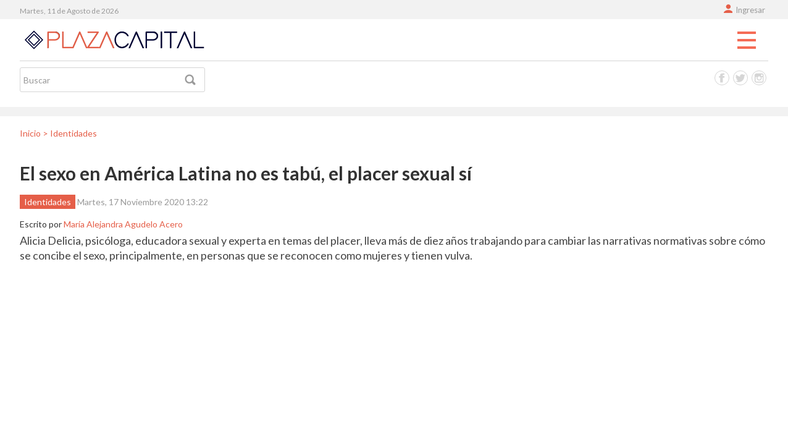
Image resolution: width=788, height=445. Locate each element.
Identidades (47, 202)
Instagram (759, 78)
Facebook (722, 78)
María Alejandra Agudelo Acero (123, 224)
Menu (746, 41)
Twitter (740, 78)
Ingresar (750, 10)
